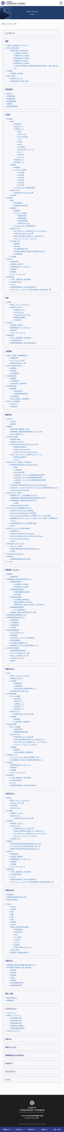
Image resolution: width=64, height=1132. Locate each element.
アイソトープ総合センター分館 (20, 653)
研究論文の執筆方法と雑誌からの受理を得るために (30, 251)
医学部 (9, 798)
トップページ (10, 33)
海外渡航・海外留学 (17, 264)
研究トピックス (10, 1047)
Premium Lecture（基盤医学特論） (25, 188)
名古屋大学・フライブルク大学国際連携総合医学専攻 (30, 480)
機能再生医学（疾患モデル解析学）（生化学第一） (30, 604)
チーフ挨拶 (18, 937)
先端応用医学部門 (16, 597)
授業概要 (17, 167)
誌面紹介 (17, 945)
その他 (13, 526)
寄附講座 (9, 104)
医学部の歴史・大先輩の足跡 (19, 50)
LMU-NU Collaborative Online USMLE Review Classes (27, 536)
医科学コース (19, 126)
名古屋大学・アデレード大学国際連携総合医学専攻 (30, 475)
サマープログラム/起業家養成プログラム (19, 508)
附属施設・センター (12, 570)
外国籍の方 (14, 406)
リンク (7, 1079)
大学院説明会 (15, 381)
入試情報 (13, 195)
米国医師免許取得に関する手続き (21, 559)
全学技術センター (16, 658)
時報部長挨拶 (19, 929)
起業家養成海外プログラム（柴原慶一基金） (24, 523)
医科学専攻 (18, 124)
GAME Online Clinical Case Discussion (26, 452)
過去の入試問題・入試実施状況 (20, 399)
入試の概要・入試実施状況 (19, 383)
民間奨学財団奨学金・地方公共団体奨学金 (23, 287)
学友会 (9, 904)
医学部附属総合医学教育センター (17, 615)
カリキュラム (22, 134)
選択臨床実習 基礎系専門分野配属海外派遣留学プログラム (28, 498)
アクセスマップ (10, 1008)
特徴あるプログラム (24, 223)
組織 (12, 914)
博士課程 (9, 198)
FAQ (19, 152)
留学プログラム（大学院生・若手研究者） (19, 462)
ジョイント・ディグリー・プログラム (26, 238)
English (8, 1063)
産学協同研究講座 (12, 106)
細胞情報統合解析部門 (17, 607)
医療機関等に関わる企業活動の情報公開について (21, 965)
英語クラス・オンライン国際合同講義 (18, 528)
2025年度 (21, 175)
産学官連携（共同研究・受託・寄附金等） (19, 967)
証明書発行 (10, 894)
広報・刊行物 (11, 76)
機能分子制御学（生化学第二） (24, 602)
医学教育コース (19, 162)
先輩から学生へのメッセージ (23, 947)
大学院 (7, 114)
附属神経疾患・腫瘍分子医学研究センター (19, 579)
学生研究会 (18, 320)
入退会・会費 (15, 950)
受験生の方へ (7, 1129)
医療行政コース (19, 160)
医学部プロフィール (17, 78)
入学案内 (17, 470)
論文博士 (17, 246)
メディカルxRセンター (17, 633)
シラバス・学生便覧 (20, 170)
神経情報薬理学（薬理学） (22, 592)
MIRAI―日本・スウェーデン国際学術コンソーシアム (26, 454)
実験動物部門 (15, 620)
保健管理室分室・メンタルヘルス (21, 267)
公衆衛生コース (19, 129)
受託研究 (13, 972)
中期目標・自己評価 (17, 73)
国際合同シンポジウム (17, 442)
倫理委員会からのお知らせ (14, 1055)
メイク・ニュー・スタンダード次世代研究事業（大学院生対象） (30, 289)
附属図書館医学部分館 (17, 650)
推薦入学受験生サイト (17, 363)
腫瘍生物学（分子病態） (22, 587)
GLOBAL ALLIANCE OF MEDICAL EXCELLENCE (24, 444)
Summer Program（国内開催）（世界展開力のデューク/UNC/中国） (31, 516)
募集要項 (13, 358)
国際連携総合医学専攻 (21, 205)
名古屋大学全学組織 (13, 648)
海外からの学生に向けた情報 (19, 505)
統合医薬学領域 (11, 101)
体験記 (17, 482)
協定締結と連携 (15, 439)
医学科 (9, 302)
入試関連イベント (12, 755)
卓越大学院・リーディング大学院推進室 (23, 638)
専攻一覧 (9, 93)
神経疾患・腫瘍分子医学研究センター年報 (23, 612)
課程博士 (17, 244)
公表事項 (9, 71)
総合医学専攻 (19, 203)
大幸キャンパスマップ (13, 1031)
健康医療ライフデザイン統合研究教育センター (24, 645)
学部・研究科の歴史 (13, 48)
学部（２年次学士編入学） (15, 365)
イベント (17, 459)
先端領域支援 (15, 625)
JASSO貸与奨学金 (16, 282)
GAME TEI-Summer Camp (22, 449)
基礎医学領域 (11, 96)
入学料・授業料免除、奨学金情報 (21, 279)
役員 (12, 912)
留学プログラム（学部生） (15, 493)
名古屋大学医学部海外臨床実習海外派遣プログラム (26, 844)
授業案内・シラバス (17, 813)
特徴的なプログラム (17, 307)
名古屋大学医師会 (12, 899)
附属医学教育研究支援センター (16, 617)
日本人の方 (14, 404)
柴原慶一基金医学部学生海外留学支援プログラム (25, 549)
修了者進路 (21, 147)
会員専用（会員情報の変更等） (20, 952)
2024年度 (21, 177)
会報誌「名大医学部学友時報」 (20, 927)
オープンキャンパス (17, 360)
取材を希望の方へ (12, 998)
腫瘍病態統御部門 (16, 582)
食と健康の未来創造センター (19, 643)
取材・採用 (57, 1129)
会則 (12, 917)
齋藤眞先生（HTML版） (22, 61)
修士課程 (9, 119)
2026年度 (21, 172)
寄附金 (13, 977)
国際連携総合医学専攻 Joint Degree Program (24, 465)
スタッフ (17, 942)
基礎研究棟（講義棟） (17, 1026)
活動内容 (13, 922)
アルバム (21, 157)
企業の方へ (44, 1129)
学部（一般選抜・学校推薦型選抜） (17, 355)
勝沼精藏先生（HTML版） (22, 58)
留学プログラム (19, 312)
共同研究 (13, 970)
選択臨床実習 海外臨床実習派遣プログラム (24, 500)
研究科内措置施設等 (13, 630)
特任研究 (13, 627)
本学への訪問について (17, 434)
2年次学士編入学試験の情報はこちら (25, 688)
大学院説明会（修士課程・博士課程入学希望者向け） (26, 760)
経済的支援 (10, 277)
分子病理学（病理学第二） (22, 599)
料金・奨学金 (19, 472)
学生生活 (21, 154)
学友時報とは (19, 932)
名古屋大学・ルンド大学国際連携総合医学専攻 (28, 477)
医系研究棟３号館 (16, 1023)
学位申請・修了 (15, 241)
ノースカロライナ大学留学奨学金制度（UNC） (25, 846)
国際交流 (8, 414)
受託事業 (13, 975)
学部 (6, 298)
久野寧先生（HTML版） (22, 53)
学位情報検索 (19, 254)
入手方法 (17, 940)
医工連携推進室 (15, 640)
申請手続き (10, 556)
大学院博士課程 (11, 386)
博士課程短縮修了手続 (21, 249)
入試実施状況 (15, 373)
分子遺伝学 (18, 594)
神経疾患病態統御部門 (17, 589)
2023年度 (21, 180)
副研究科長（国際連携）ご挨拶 (20, 429)
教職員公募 (10, 1000)
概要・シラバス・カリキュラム (20, 305)
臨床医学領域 (11, 99)
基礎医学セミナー (20, 310)
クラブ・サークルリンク (18, 274)
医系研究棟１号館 (16, 1018)
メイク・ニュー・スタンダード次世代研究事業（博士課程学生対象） (31, 882)
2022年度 (21, 182)
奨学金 (20, 142)
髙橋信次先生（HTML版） (22, 63)
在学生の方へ (19, 1129)
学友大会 (13, 924)
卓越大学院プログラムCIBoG (23, 193)
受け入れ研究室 (23, 137)
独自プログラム (15, 190)
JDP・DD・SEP (15, 546)
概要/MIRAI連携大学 (20, 457)
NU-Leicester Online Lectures (20, 538)
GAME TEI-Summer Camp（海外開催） (22, 510)
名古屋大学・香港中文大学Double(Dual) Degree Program (28, 485)
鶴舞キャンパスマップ (13, 1015)
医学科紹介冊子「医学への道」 (20, 81)
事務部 (13, 661)
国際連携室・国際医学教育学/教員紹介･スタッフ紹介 (26, 431)
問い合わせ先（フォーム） (26, 149)
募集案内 (13, 424)
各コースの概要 (15, 696)
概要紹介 (9, 426)
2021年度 (21, 185)
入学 (19, 139)
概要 (6, 41)
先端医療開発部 (15, 985)
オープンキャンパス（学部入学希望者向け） (24, 757)
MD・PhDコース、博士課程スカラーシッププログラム (31, 231)
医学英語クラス (15, 531)
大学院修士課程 (11, 376)
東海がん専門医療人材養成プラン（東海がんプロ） (30, 236)
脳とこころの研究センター (19, 655)
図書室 (13, 269)
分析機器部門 (15, 622)
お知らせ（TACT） (16, 803)
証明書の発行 (15, 261)
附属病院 (9, 574)
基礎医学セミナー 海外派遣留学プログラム (24, 495)
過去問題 (13, 371)
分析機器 (13, 272)
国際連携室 (14, 635)
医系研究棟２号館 (16, 1020)
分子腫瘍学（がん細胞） (22, 584)
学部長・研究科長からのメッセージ (17, 45)
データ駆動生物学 (20, 610)
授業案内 (13, 165)
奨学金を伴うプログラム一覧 (15, 544)
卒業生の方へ (32, 1129)
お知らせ (9, 419)
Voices (20, 144)
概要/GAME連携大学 (21, 447)
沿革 (12, 919)
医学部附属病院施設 (17, 1028)
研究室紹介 (9, 89)
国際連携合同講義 (20, 317)
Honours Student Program (23, 315)
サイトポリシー (10, 1071)
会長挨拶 (13, 909)
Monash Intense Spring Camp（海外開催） (24, 513)
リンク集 (9, 561)
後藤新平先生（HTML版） (22, 55)
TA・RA (13, 284)
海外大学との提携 (12, 437)
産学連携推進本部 (16, 983)
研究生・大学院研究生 (13, 401)
